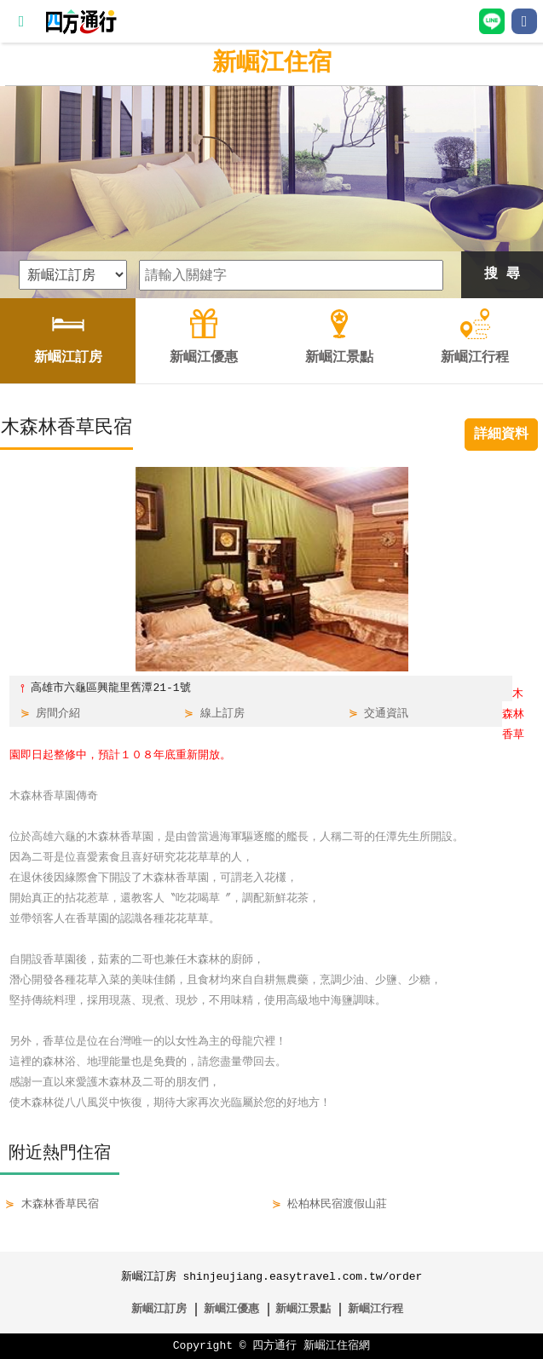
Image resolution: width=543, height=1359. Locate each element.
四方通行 (274, 1346)
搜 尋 (502, 274)
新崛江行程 (375, 1309)
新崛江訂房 (159, 1309)
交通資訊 (386, 714)
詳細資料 (501, 434)
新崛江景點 (303, 1309)
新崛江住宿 (272, 64)
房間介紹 (58, 714)
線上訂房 (222, 714)
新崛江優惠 (231, 1309)
